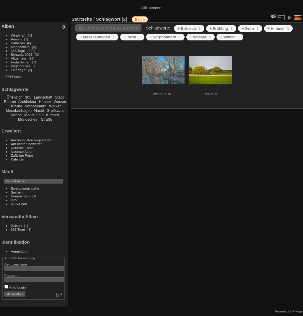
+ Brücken (189, 28)
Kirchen (52, 115)
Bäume (10, 101)
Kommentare (21, 196)
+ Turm (132, 37)
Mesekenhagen (19, 110)
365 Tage (18, 51)
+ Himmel (278, 28)
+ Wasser (200, 37)
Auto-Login (15, 287)
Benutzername (15, 264)
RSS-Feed (19, 204)
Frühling (15, 106)
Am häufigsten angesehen (31, 140)
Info (14, 200)
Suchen (17, 192)
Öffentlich (14, 97)
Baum (140, 19)
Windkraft (18, 35)
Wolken (55, 106)
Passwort (11, 275)
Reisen (16, 39)
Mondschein (20, 47)
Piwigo (297, 311)
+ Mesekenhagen (97, 37)
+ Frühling (221, 28)
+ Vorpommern (165, 37)
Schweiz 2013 (21, 54)
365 (28, 97)
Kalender (18, 159)
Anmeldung (20, 251)
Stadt (59, 97)
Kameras (18, 43)
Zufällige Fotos (22, 155)
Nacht (39, 110)
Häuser (45, 101)
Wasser (59, 101)
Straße (46, 119)
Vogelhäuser (20, 66)
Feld (40, 115)
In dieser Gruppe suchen (113, 27)
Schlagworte (20, 188)
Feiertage (18, 70)
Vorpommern (35, 106)
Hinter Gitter (20, 62)
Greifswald (55, 110)
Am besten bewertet (26, 144)
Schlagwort (108, 19)
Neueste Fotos (22, 148)
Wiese (16, 115)
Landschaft (43, 97)
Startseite (81, 19)
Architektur (27, 101)
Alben (7, 26)
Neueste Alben (22, 151)
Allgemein (18, 58)
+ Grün (250, 28)
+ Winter (230, 37)
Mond (29, 115)
